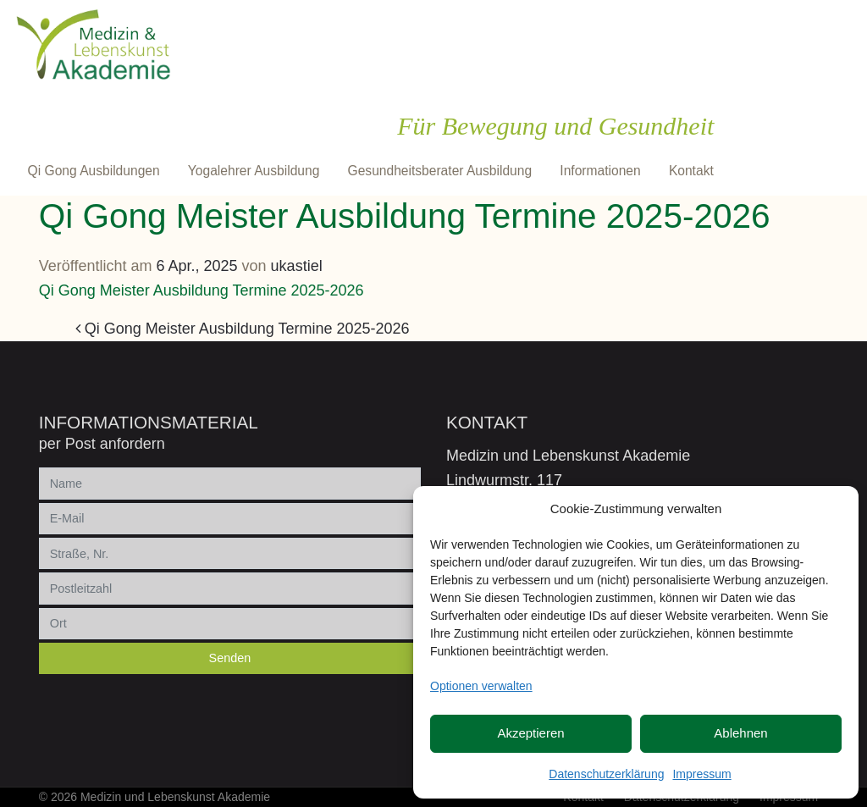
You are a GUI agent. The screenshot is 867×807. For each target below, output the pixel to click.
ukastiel (297, 265)
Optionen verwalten (481, 686)
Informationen (600, 170)
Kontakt (691, 170)
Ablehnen (740, 733)
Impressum (701, 774)
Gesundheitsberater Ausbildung (440, 170)
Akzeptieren (530, 733)
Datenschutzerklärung (606, 774)
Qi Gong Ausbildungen (94, 170)
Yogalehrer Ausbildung (254, 170)
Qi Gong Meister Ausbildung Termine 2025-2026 (201, 290)
